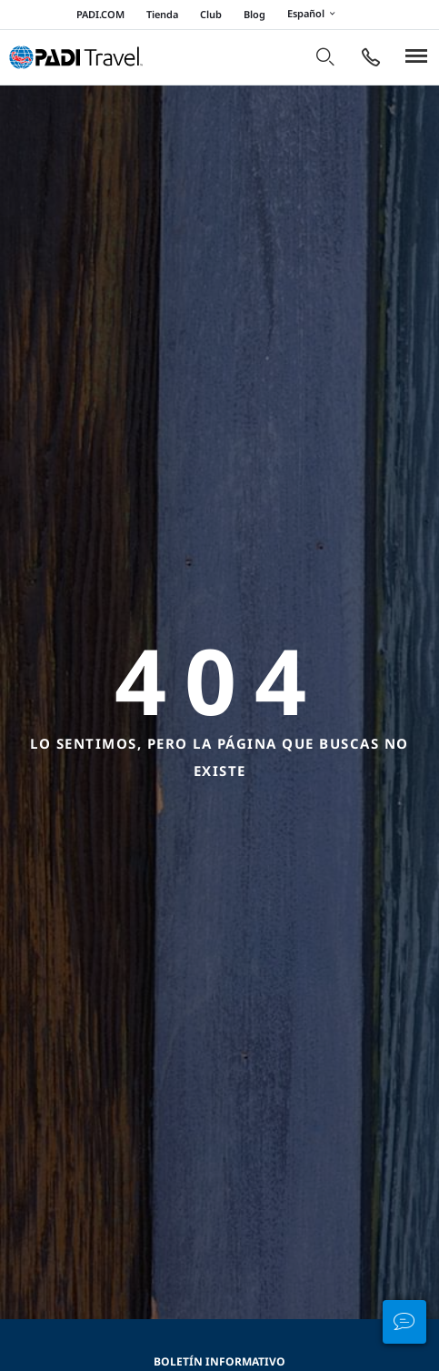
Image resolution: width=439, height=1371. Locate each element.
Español (314, 14)
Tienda (162, 14)
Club (211, 14)
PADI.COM (100, 14)
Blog (254, 14)
